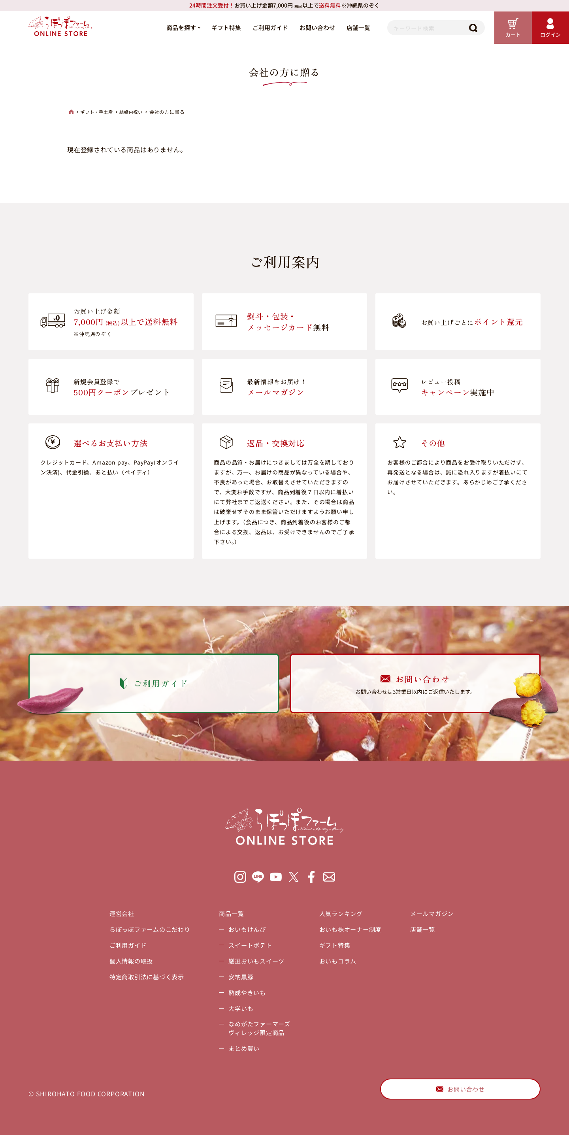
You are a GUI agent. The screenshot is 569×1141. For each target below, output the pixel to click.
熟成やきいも (245, 996)
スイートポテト (248, 948)
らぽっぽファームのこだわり (143, 932)
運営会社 (113, 917)
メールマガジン (439, 917)
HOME (71, 112)
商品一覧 (229, 917)
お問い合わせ (313, 27)
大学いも (238, 1011)
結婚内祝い (135, 112)
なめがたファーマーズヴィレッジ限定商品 (258, 1032)
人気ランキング (343, 917)
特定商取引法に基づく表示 (140, 980)
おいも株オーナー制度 (353, 932)
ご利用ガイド (266, 27)
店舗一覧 (354, 27)
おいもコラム (340, 964)
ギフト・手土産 (98, 112)
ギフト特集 (222, 27)
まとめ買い (241, 1053)
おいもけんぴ (245, 932)
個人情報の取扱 (123, 964)
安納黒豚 (238, 980)
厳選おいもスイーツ (255, 964)
